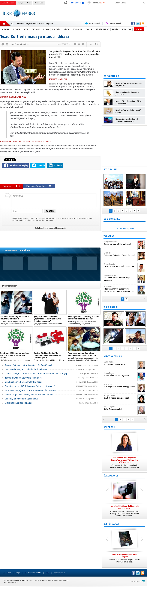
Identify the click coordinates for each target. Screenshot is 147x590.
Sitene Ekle (38, 3)
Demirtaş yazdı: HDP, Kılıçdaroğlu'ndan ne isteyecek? (30, 386)
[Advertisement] (50, 177)
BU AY (132, 228)
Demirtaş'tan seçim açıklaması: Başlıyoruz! (129, 84)
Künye (20, 3)
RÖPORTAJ (109, 427)
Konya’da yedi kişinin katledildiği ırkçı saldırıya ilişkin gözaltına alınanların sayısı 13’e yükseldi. (124, 511)
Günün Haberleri (8, 3)
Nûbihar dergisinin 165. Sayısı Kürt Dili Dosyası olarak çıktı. (124, 558)
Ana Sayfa (7, 573)
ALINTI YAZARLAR (113, 356)
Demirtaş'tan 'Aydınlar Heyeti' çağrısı (128, 111)
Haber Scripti (136, 581)
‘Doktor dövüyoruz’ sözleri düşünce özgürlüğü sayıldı (29, 365)
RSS (47, 573)
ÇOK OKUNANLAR (112, 218)
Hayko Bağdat (120, 374)
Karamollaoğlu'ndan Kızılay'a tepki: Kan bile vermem (29, 394)
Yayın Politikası (59, 573)
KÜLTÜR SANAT (111, 524)
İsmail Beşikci (120, 408)
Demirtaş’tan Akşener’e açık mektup (21, 399)
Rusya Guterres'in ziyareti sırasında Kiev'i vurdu (127, 120)
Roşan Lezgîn (120, 265)
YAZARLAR (109, 236)
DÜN (116, 228)
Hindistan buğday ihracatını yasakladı (127, 93)
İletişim (18, 573)
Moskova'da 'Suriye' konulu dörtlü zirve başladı (26, 369)
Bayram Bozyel (120, 277)
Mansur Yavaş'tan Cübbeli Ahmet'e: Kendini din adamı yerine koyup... (37, 373)
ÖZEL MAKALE (111, 475)
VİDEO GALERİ (110, 307)
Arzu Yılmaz (120, 385)
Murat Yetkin (120, 363)
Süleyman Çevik (120, 243)
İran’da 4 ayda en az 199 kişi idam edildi (23, 378)
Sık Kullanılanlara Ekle (33, 573)
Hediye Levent (120, 397)
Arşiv (28, 3)
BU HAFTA (124, 228)
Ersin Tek (120, 254)
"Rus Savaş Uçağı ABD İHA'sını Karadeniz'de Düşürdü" (30, 390)
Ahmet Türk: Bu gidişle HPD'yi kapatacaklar (128, 102)
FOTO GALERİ (110, 169)
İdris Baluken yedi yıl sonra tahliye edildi (23, 382)
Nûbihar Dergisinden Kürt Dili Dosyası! (35, 23)
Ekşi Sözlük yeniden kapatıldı (18, 403)
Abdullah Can (120, 289)
